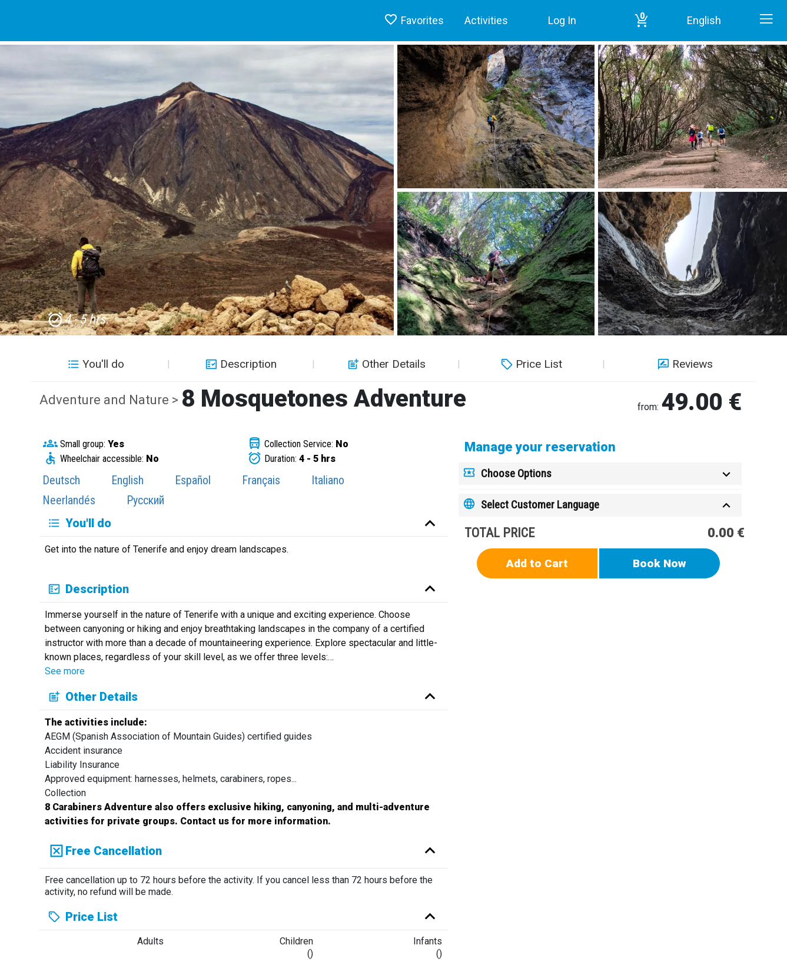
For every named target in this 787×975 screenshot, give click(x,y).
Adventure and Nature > (110, 399)
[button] (641, 20)
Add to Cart (537, 563)
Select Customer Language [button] (540, 504)
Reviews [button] (684, 364)
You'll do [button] (94, 364)
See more (65, 671)
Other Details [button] (385, 364)
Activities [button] (486, 20)
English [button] (704, 20)
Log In (562, 20)
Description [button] (239, 364)
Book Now (659, 563)
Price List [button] (530, 364)
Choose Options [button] (516, 473)
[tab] (600, 473)
